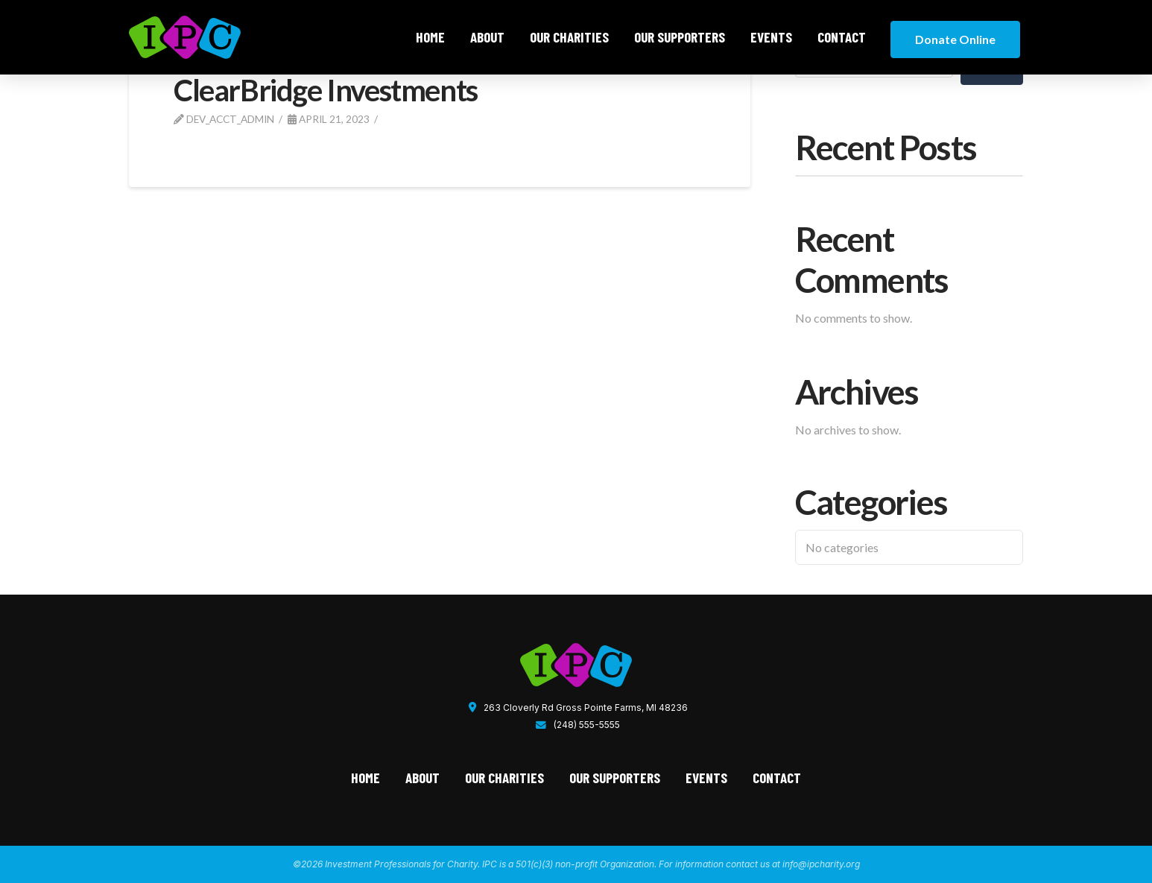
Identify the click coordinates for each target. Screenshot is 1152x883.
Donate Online (955, 39)
